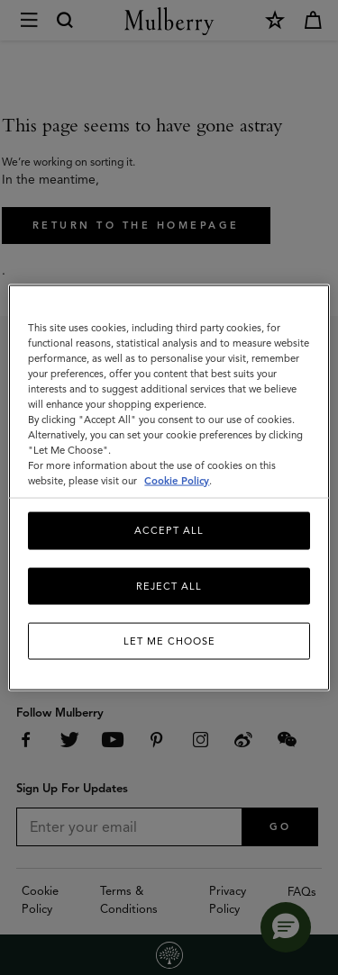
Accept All (169, 530)
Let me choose (169, 641)
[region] (168, 487)
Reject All (169, 585)
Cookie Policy (176, 480)
